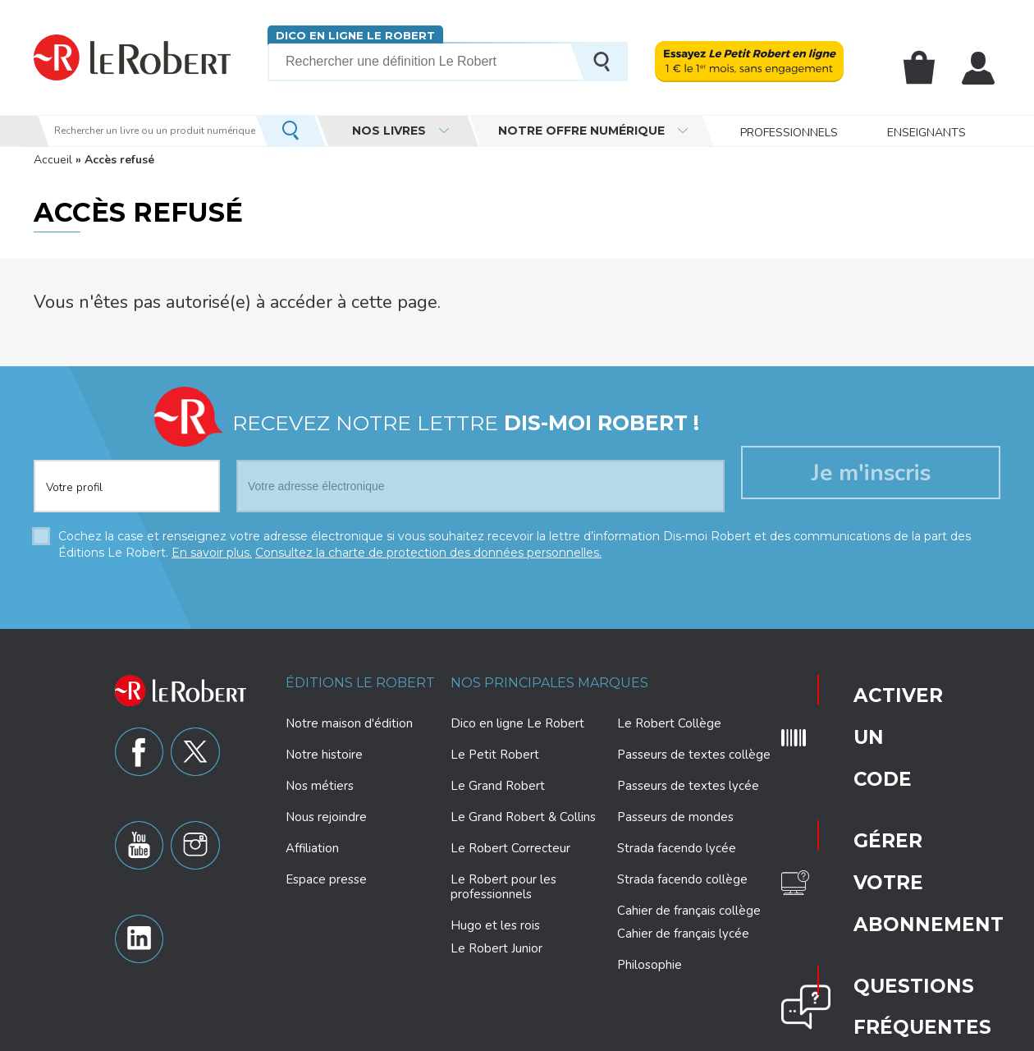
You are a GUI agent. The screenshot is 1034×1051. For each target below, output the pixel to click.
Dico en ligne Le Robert (347, 35)
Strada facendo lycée (676, 842)
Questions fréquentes (868, 781)
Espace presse (326, 873)
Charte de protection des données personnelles (372, 1036)
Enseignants (926, 131)
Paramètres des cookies (557, 1036)
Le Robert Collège (669, 717)
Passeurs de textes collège (694, 749)
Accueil (53, 160)
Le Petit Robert (495, 749)
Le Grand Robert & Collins (523, 811)
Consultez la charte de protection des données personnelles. (428, 546)
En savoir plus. (212, 546)
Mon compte (981, 68)
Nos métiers (320, 780)
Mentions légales (670, 1036)
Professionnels (789, 131)
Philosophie (649, 959)
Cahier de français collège (689, 905)
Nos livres (389, 130)
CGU (805, 1036)
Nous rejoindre (326, 811)
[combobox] (126, 470)
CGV (841, 1036)
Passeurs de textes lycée (688, 780)
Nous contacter (866, 830)
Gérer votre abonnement (871, 731)
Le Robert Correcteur (510, 842)
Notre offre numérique (581, 130)
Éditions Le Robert (360, 677)
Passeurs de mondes (675, 811)
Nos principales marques (549, 677)
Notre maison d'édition (349, 717)
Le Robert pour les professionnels (503, 881)
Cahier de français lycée (683, 928)
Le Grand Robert (498, 780)
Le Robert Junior (496, 943)
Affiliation (312, 842)
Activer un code (864, 682)
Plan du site (752, 1036)
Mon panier (929, 68)
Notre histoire (324, 749)
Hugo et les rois (495, 919)
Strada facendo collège (682, 873)
